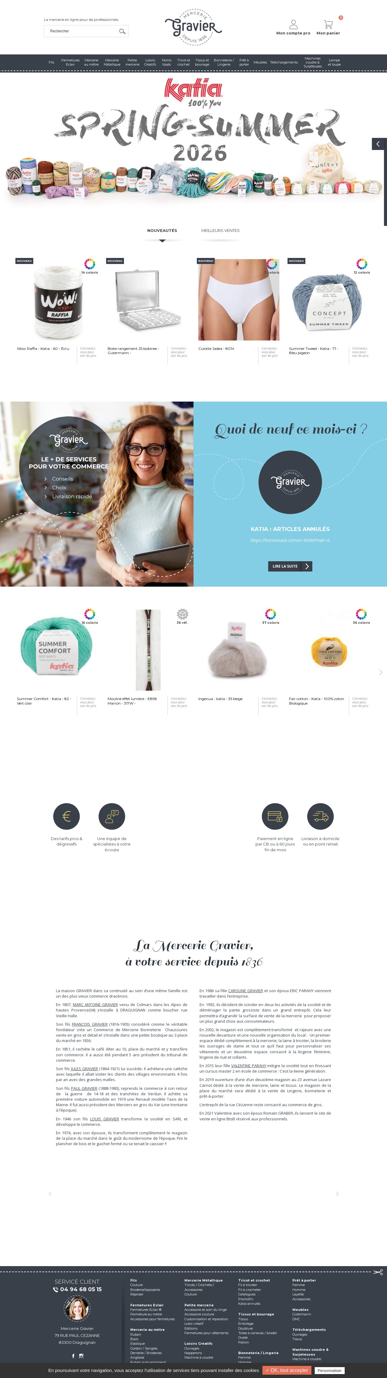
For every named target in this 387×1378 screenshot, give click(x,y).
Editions (190, 1328)
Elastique (137, 1343)
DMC (296, 1319)
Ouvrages (191, 1348)
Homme (244, 1362)
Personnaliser (330, 1370)
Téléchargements (309, 1330)
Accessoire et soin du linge (205, 1310)
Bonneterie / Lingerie (258, 1353)
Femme (244, 1357)
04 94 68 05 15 (77, 1289)
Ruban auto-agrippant (148, 1362)
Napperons (193, 1353)
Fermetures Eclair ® (145, 1310)
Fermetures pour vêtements (206, 1333)
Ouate (243, 1337)
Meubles (300, 1310)
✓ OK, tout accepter (286, 1370)
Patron (243, 1342)
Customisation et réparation (206, 1319)
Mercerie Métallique (203, 1280)
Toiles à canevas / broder (257, 1333)
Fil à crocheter (249, 1290)
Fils (133, 1280)
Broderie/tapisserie (145, 1290)
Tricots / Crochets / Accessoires (199, 1287)
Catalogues (246, 1294)
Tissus (243, 1319)
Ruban (135, 1334)
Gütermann (301, 1314)
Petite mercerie (199, 1305)
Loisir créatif (193, 1323)
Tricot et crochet (254, 1280)
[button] (50, 1194)
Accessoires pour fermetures (152, 1319)
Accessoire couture (199, 1314)
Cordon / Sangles (144, 1348)
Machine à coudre (198, 1357)
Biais (134, 1339)
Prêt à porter (304, 1280)
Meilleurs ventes (220, 230)
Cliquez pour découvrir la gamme (193, 148)
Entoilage (245, 1323)
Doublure (245, 1328)
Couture (136, 1285)
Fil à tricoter (247, 1285)
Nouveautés (162, 230)
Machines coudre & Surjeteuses (310, 1351)
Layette (298, 1294)
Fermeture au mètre (146, 1314)
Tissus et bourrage (256, 1314)
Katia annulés (249, 1303)
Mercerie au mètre (147, 1330)
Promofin (245, 1299)
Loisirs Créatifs (198, 1343)
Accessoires (301, 1299)
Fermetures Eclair (147, 1305)
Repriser (136, 1294)
